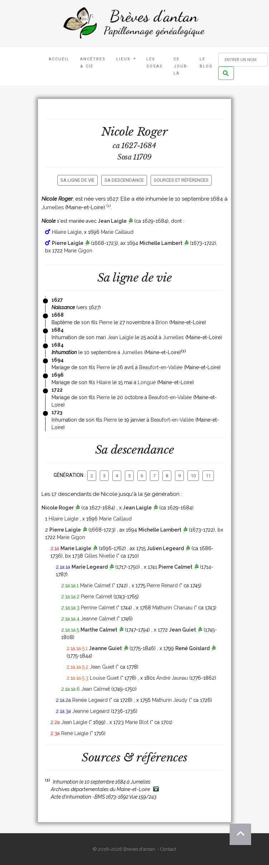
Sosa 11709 (134, 157)
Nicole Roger (57, 508)
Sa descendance (124, 180)
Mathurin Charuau (172, 607)
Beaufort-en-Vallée (160, 367)
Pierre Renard (162, 585)
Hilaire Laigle (67, 232)
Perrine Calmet (98, 607)
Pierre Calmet (175, 567)
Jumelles (52, 207)
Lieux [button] (124, 59)
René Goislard (192, 648)
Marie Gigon (78, 250)
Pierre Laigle (67, 243)
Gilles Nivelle (99, 556)
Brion (162, 322)
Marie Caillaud (117, 232)
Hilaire (104, 382)
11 (208, 475)
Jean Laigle (112, 221)
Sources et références (181, 180)
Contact (168, 849)
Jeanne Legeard (90, 711)
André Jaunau (172, 678)
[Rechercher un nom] (243, 60)
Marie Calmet (95, 585)
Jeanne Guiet (105, 648)
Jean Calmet (95, 689)
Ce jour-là (181, 66)
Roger (152, 132)
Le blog (206, 63)
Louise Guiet (104, 678)
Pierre (105, 322)
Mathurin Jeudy (169, 700)
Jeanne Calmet (98, 619)
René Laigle (74, 733)
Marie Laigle (75, 548)
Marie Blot (136, 722)
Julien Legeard (165, 548)
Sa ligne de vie (77, 180)
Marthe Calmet (98, 630)
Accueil (59, 59)
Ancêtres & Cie (93, 63)
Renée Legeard (90, 700)
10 (193, 475)
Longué (147, 382)
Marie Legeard (90, 567)
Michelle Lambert (161, 243)
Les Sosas (154, 63)
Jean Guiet (182, 630)
